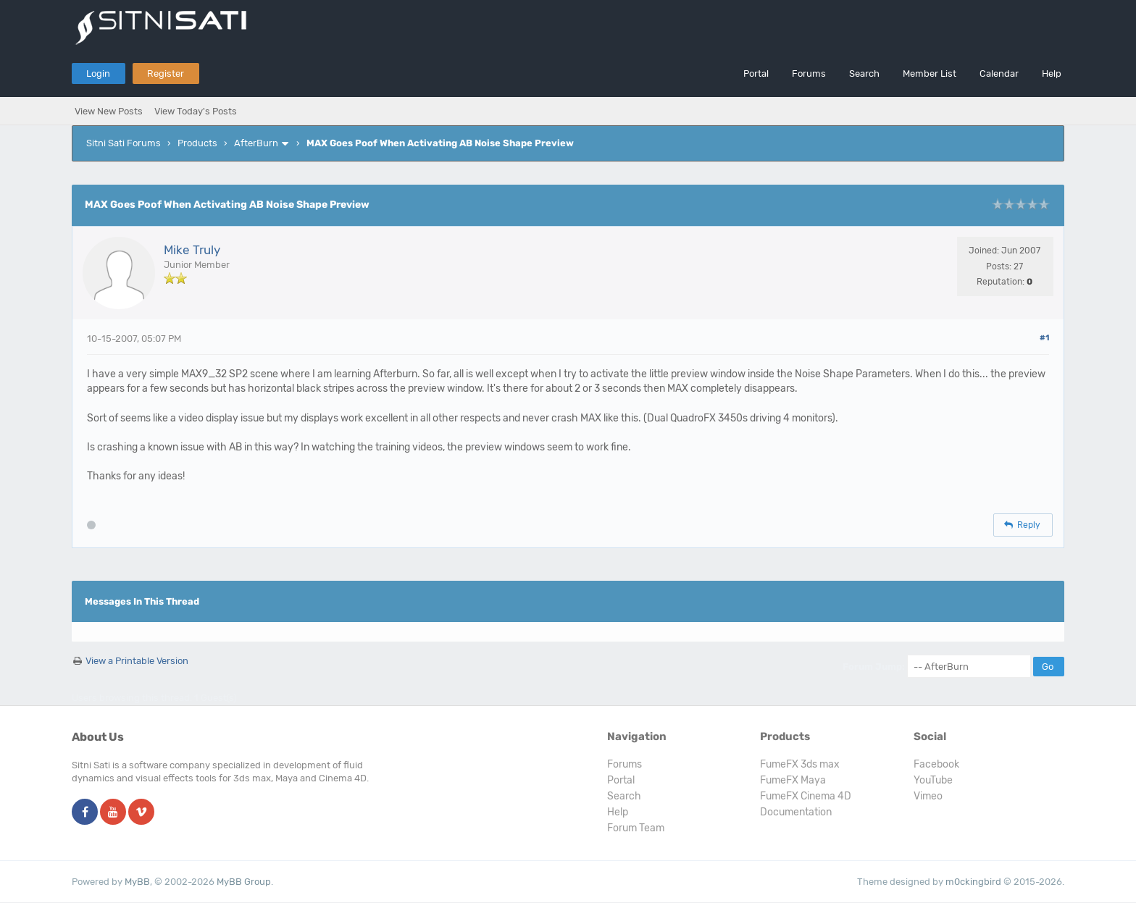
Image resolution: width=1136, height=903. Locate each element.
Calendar (999, 73)
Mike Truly (192, 250)
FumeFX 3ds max (800, 764)
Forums (809, 73)
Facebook (936, 764)
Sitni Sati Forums (123, 143)
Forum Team (635, 828)
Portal (756, 73)
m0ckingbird (973, 881)
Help (1051, 73)
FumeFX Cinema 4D (805, 796)
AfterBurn (256, 143)
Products (197, 143)
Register (165, 73)
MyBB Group (244, 881)
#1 (1044, 338)
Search (864, 73)
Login (98, 73)
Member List (929, 73)
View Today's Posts (195, 111)
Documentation (796, 812)
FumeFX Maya (793, 780)
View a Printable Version (136, 660)
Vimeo (928, 796)
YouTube (933, 780)
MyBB (137, 881)
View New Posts (109, 111)
